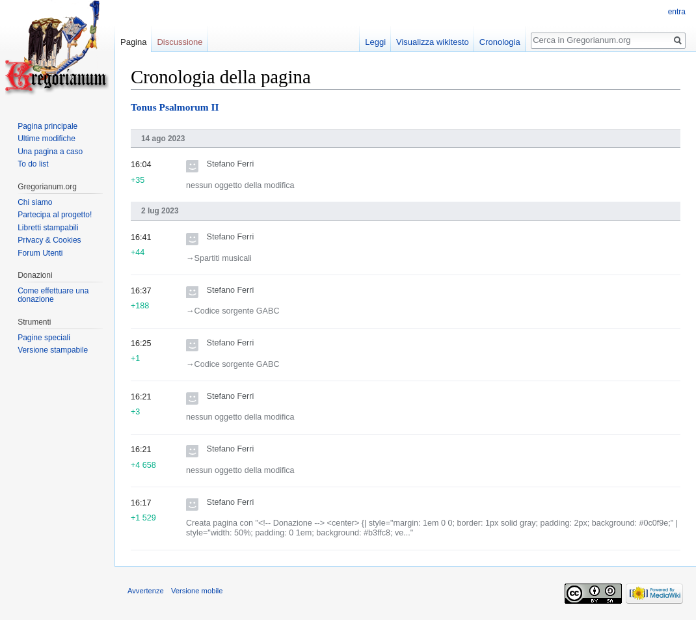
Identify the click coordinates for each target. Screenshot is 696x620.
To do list (33, 163)
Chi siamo (35, 202)
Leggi (375, 42)
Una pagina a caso (50, 151)
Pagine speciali (44, 337)
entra (677, 11)
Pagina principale (47, 126)
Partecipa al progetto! (55, 214)
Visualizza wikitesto (432, 42)
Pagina (133, 42)
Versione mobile (197, 591)
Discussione (179, 42)
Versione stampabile (53, 350)
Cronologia (499, 42)
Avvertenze (145, 591)
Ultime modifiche (46, 138)
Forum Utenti (40, 253)
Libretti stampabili (48, 227)
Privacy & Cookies (49, 240)
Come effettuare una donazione (53, 295)
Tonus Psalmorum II (175, 107)
